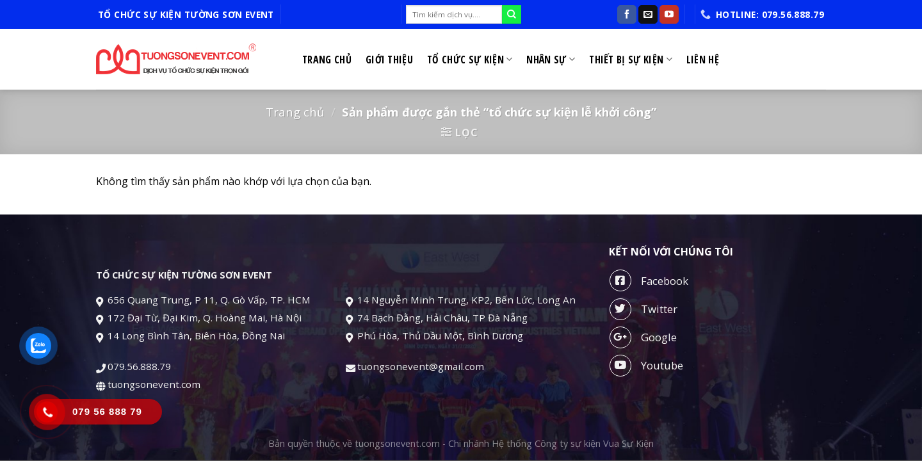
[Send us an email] (648, 14)
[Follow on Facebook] (626, 14)
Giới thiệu (389, 60)
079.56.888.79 (139, 366)
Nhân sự (550, 60)
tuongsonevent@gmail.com (422, 366)
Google (643, 337)
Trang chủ (327, 60)
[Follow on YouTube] (669, 14)
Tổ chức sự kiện (469, 60)
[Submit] (511, 14)
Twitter (643, 309)
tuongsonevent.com (154, 384)
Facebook (649, 280)
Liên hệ (702, 60)
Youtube (646, 365)
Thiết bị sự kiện (630, 60)
